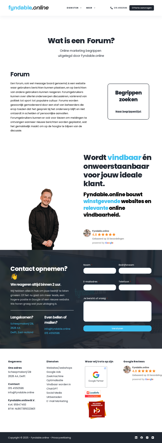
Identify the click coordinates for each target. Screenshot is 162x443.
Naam (87, 264)
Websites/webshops (59, 368)
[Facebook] (141, 437)
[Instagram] (147, 437)
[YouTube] (153, 437)
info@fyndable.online (57, 329)
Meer (91, 8)
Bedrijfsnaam (126, 264)
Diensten (75, 8)
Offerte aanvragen (142, 7)
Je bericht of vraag (95, 298)
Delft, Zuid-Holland (21, 332)
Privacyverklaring (61, 437)
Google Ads (54, 372)
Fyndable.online (100, 231)
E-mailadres (91, 281)
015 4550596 (118, 7)
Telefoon (125, 281)
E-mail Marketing (57, 401)
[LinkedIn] (136, 437)
